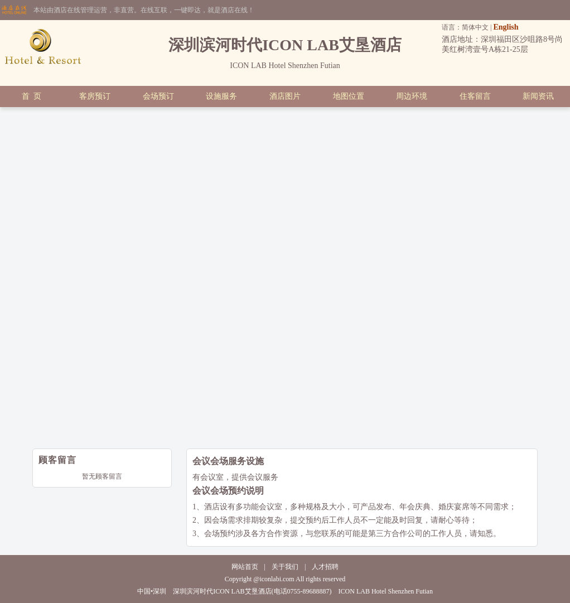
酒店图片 (285, 96)
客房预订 (94, 96)
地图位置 (348, 96)
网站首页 (244, 567)
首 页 (31, 96)
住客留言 (475, 96)
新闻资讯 (538, 96)
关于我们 (285, 567)
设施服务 (221, 96)
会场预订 (158, 96)
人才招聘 (325, 567)
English (505, 27)
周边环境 (411, 96)
